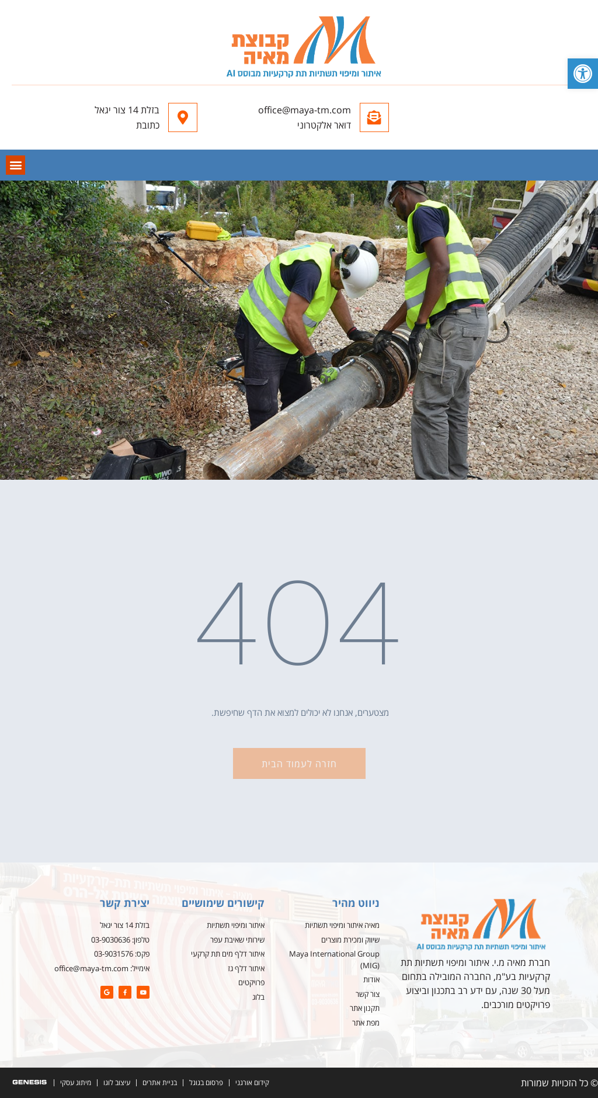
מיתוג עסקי (75, 1082)
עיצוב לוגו (116, 1082)
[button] (583, 73)
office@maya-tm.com (304, 109)
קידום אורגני (252, 1082)
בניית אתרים (159, 1082)
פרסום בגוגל (206, 1082)
